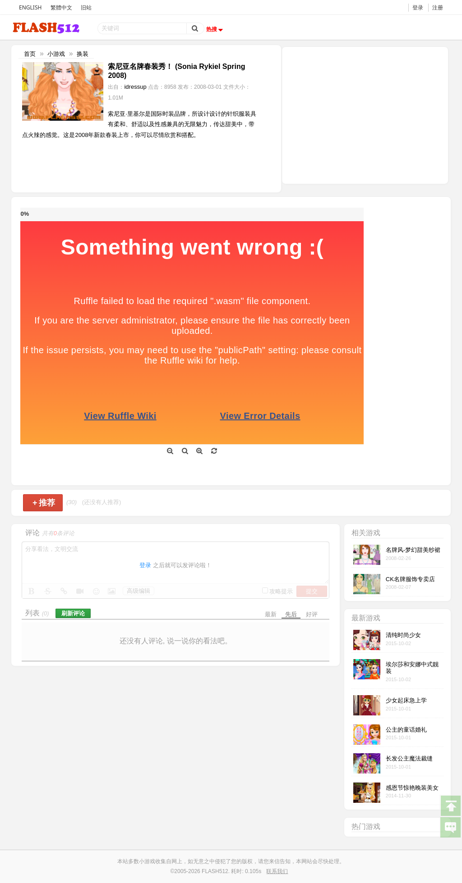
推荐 (43, 502)
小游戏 (56, 53)
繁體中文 (61, 7)
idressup (135, 86)
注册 (437, 7)
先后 (291, 614)
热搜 (215, 29)
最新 (271, 614)
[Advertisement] (365, 114)
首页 (30, 53)
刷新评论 (73, 613)
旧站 (86, 7)
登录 (417, 7)
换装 (82, 53)
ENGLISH (30, 7)
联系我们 (277, 871)
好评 (312, 614)
